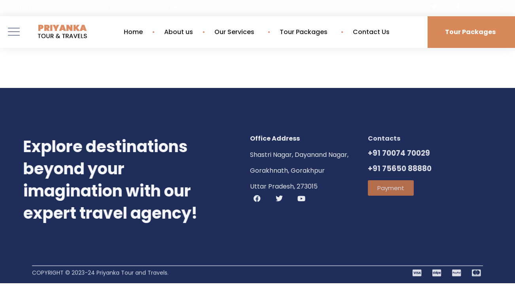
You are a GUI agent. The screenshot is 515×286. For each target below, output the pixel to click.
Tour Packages (305, 32)
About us (178, 32)
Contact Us (371, 32)
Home (133, 32)
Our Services (236, 32)
